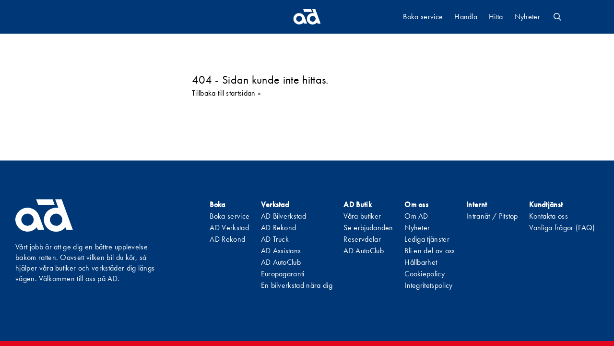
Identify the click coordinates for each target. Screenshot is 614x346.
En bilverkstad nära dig (296, 285)
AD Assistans (281, 251)
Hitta (496, 17)
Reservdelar (362, 239)
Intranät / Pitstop (492, 216)
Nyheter (527, 17)
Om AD (416, 216)
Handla (465, 17)
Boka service (423, 17)
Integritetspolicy (428, 285)
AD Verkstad (229, 227)
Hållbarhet (420, 262)
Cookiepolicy (424, 274)
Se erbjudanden (368, 227)
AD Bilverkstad (283, 216)
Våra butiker (362, 216)
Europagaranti (283, 274)
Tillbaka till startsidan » (226, 93)
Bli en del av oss (429, 251)
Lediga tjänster (426, 239)
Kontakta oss (548, 216)
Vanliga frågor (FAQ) (562, 227)
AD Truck (275, 239)
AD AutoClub (281, 262)
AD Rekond (227, 239)
